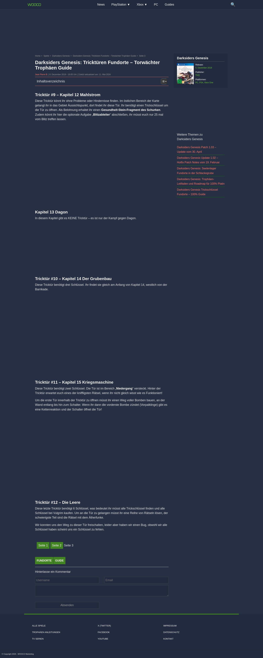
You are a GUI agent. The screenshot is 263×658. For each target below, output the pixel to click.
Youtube (103, 639)
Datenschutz (171, 632)
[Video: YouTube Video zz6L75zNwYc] (102, 161)
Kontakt (168, 639)
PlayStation (118, 4)
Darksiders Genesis (192, 58)
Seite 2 (56, 545)
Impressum (170, 625)
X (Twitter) (104, 625)
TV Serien (38, 639)
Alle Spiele (39, 625)
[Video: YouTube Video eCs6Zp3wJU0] (102, 452)
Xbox (140, 4)
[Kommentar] (102, 590)
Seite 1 (43, 545)
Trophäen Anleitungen (46, 632)
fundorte (44, 560)
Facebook (104, 632)
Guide (59, 560)
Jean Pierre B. (41, 74)
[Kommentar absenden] (67, 605)
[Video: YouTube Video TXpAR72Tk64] (102, 332)
